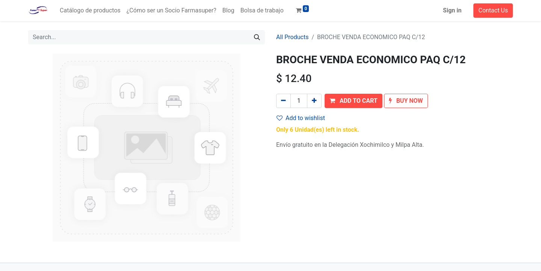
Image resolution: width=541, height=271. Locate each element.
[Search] (257, 37)
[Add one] (314, 101)
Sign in (452, 10)
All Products (292, 37)
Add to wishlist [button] (301, 118)
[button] (353, 101)
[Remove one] (283, 101)
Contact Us (493, 10)
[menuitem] (90, 10)
